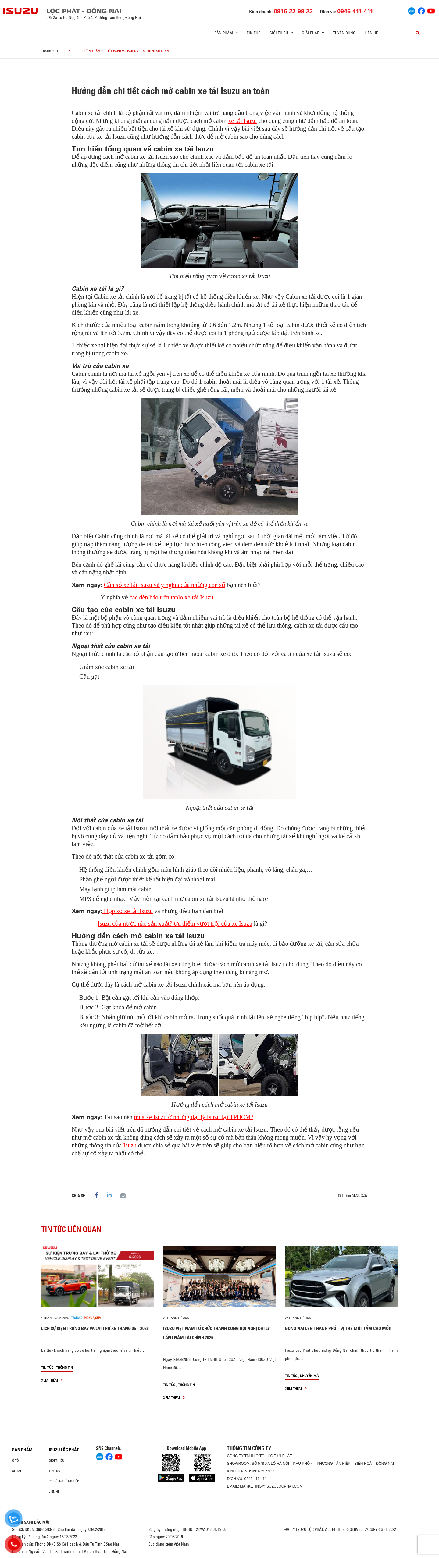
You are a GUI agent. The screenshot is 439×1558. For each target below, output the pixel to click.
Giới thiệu (56, 1460)
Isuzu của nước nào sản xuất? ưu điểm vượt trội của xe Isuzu (175, 923)
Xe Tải (16, 1471)
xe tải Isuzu (242, 120)
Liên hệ (371, 32)
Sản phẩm (22, 1450)
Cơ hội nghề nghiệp (64, 1481)
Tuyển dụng (344, 32)
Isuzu (129, 1145)
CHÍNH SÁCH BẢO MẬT (31, 1522)
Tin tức (253, 32)
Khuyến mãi (309, 1375)
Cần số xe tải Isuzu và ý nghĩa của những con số (164, 585)
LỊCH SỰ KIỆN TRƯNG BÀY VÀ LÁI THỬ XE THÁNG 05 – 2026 (95, 1328)
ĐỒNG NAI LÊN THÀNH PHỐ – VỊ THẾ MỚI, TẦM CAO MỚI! (338, 1328)
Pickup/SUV (92, 1318)
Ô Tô (15, 1460)
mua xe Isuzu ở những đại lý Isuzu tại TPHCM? (194, 1117)
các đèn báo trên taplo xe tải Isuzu (170, 597)
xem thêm (52, 1380)
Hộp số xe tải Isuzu (127, 911)
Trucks (76, 1318)
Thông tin (64, 1367)
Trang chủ (49, 51)
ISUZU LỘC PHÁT (64, 1450)
